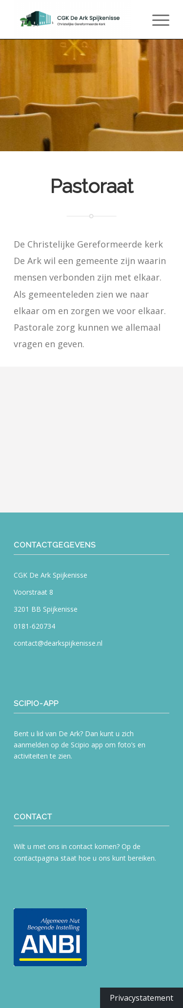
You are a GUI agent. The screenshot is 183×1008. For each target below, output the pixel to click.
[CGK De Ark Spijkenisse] (76, 19)
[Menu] (155, 19)
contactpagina (36, 858)
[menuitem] (155, 19)
